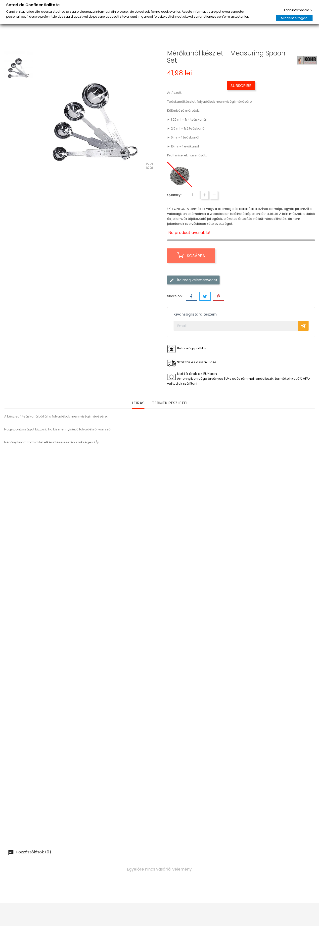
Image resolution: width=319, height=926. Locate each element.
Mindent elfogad (294, 18)
